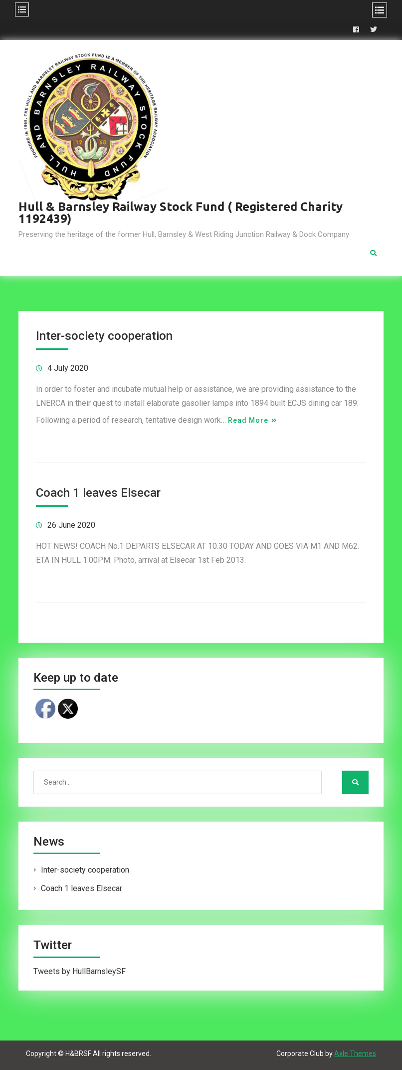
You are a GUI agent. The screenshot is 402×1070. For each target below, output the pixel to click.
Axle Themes (355, 1054)
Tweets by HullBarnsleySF (79, 971)
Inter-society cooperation (104, 336)
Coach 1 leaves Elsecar (98, 493)
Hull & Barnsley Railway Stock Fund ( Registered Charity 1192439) (180, 212)
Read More (248, 420)
